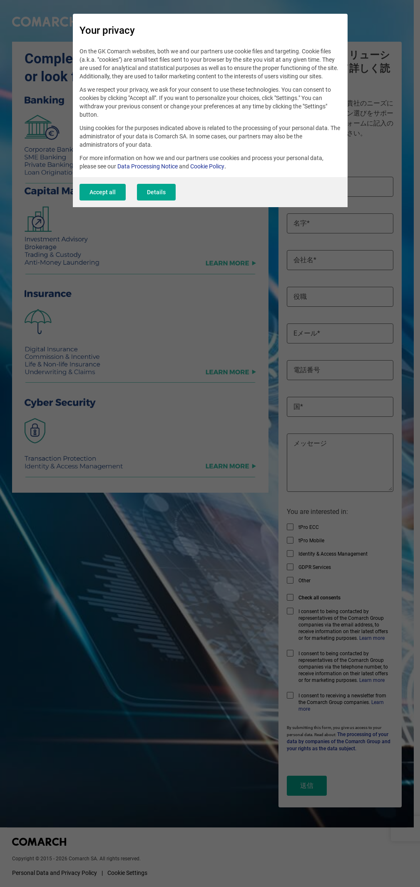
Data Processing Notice (147, 166)
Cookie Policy (207, 166)
